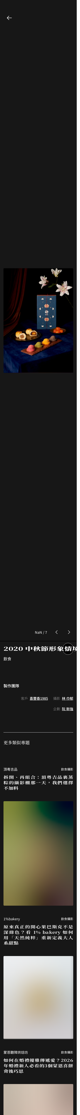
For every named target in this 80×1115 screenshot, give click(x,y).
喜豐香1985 (39, 554)
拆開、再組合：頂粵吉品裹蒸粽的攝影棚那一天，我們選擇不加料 (38, 639)
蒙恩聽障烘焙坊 (15, 908)
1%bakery (11, 775)
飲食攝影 (67, 625)
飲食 (7, 515)
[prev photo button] (57, 488)
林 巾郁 (67, 554)
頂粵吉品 (10, 625)
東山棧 (8, 1058)
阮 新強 (67, 565)
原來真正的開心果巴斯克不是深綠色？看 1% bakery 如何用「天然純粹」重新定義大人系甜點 (38, 791)
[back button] (9, 17)
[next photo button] (69, 488)
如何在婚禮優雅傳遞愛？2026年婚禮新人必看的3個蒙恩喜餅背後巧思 (38, 922)
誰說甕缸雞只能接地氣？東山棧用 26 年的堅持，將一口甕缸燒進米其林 (38, 1071)
